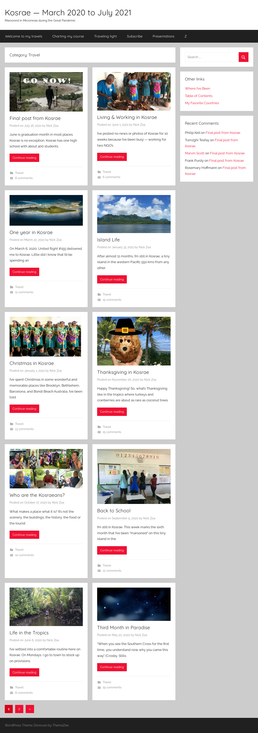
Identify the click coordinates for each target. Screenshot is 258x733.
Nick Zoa (52, 125)
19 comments (112, 687)
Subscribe (135, 36)
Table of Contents (198, 96)
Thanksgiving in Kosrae (123, 372)
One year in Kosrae (31, 232)
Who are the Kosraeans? (37, 495)
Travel (19, 173)
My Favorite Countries (202, 103)
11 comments (24, 292)
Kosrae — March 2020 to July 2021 (68, 12)
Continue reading (24, 158)
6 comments (111, 177)
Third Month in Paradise (123, 627)
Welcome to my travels (23, 36)
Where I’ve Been (197, 88)
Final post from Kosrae (35, 118)
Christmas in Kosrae (32, 363)
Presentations (163, 36)
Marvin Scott (194, 153)
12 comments (112, 570)
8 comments (24, 178)
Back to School (114, 510)
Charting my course (68, 36)
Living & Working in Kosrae (127, 117)
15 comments (112, 300)
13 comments (24, 429)
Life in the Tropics (29, 633)
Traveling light (105, 36)
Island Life (108, 240)
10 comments (24, 555)
